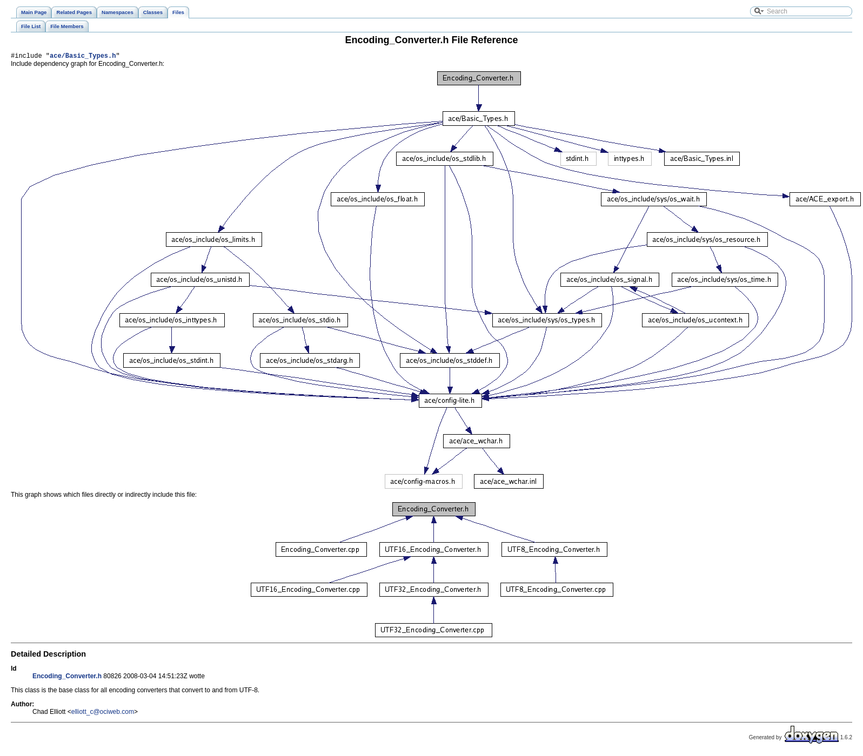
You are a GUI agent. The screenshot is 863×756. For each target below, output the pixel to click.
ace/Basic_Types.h (83, 57)
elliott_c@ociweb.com (102, 713)
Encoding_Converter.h (67, 677)
